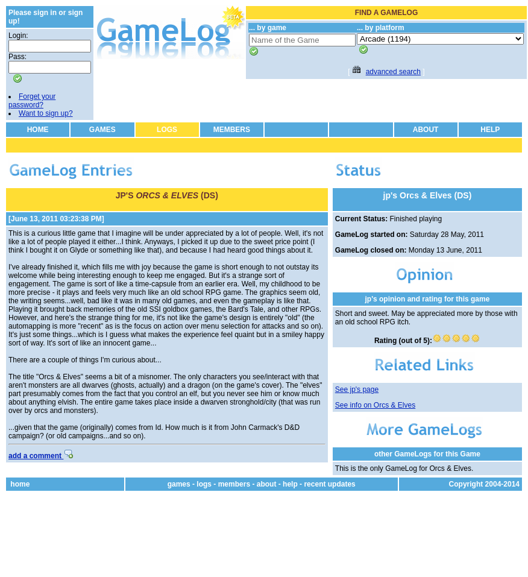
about (267, 484)
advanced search (393, 72)
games (179, 484)
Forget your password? (31, 100)
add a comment (40, 456)
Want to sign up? (46, 113)
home (20, 484)
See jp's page (357, 389)
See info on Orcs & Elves (375, 405)
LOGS (167, 129)
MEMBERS (231, 129)
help (290, 484)
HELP (490, 129)
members (234, 484)
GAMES (102, 129)
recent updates (329, 484)
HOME (38, 129)
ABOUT (426, 129)
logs (204, 484)
